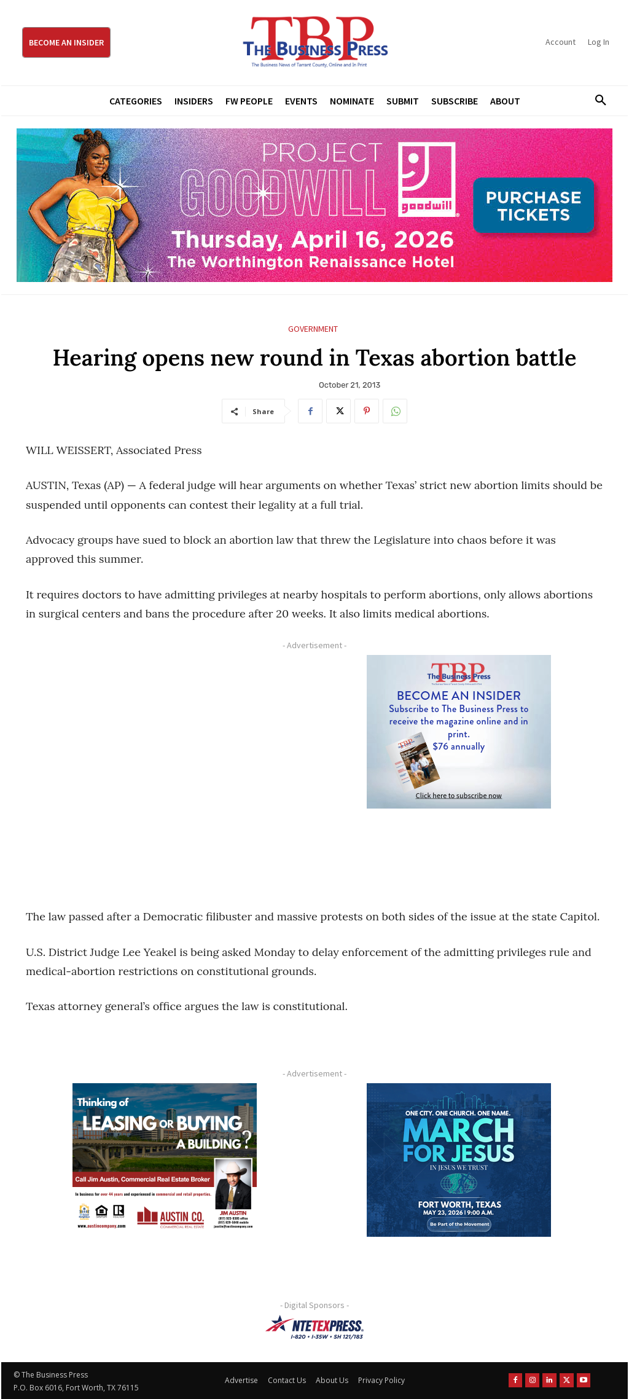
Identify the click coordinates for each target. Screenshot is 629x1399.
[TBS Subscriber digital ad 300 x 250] (458, 732)
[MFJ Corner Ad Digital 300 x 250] (458, 1160)
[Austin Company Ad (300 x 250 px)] (164, 1160)
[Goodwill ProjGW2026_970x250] (314, 205)
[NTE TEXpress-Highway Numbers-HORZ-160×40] (314, 1327)
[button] (596, 101)
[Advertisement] (164, 767)
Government (313, 329)
